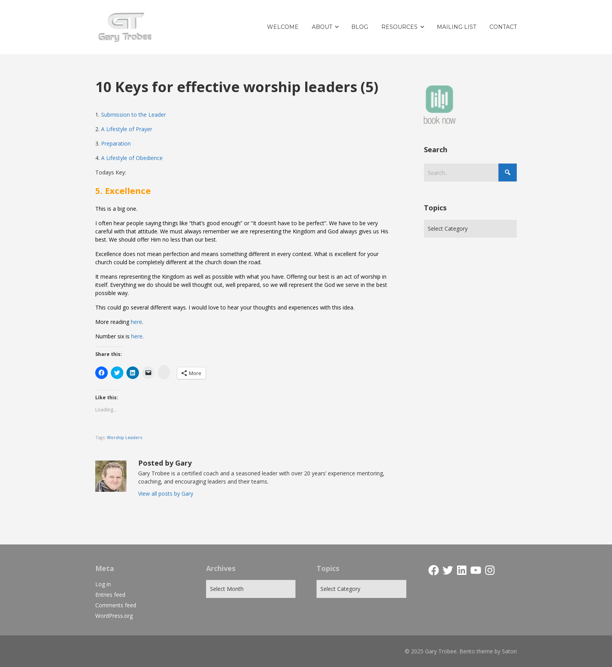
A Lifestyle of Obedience (132, 158)
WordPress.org (114, 615)
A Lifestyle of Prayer (126, 129)
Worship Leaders (124, 437)
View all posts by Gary (165, 493)
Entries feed (110, 594)
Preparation (116, 143)
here (136, 321)
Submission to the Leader (133, 114)
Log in (103, 584)
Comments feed (115, 605)
